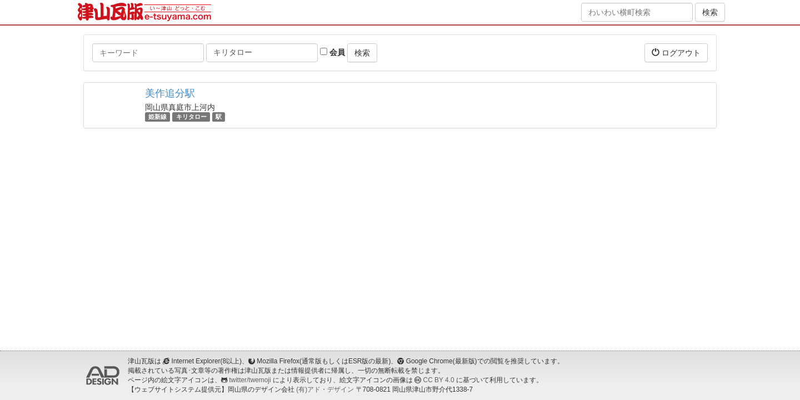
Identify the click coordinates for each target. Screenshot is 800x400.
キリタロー (191, 116)
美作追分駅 (170, 93)
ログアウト (676, 52)
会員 (332, 52)
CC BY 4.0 (438, 380)
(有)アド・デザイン (325, 389)
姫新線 (157, 116)
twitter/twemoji (250, 380)
